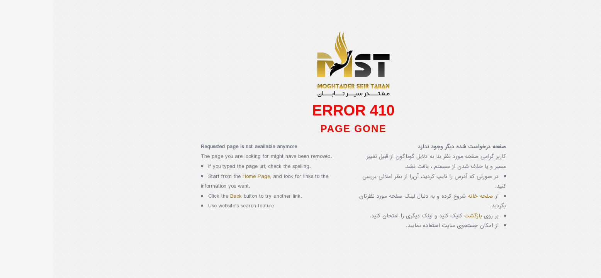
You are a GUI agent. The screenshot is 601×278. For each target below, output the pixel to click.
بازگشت (420, 216)
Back (183, 196)
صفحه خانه (427, 196)
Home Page (203, 177)
